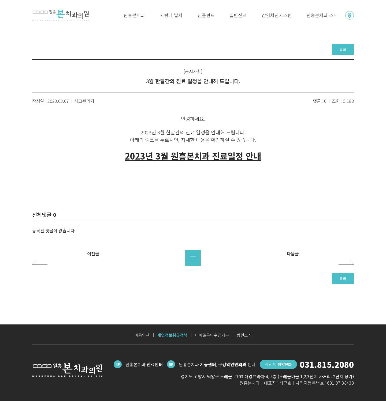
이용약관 (142, 335)
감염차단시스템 (277, 15)
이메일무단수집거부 (212, 335)
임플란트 (206, 15)
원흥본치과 (134, 15)
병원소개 (244, 335)
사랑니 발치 (171, 15)
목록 (342, 49)
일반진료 (238, 15)
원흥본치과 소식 (322, 15)
